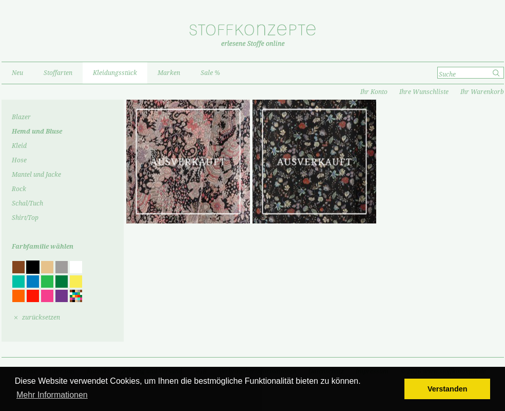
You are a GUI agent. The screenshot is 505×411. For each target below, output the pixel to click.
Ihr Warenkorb (482, 92)
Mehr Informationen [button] (52, 394)
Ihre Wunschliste (424, 92)
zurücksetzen (41, 317)
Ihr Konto (373, 92)
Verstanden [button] (448, 389)
